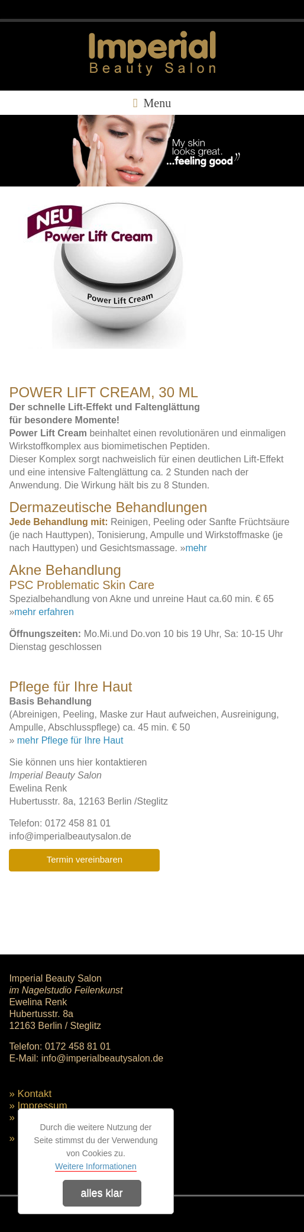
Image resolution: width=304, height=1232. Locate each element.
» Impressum (38, 1105)
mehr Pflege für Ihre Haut (70, 740)
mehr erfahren (44, 612)
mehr (195, 548)
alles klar (101, 1193)
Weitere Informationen (95, 1166)
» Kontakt (30, 1093)
